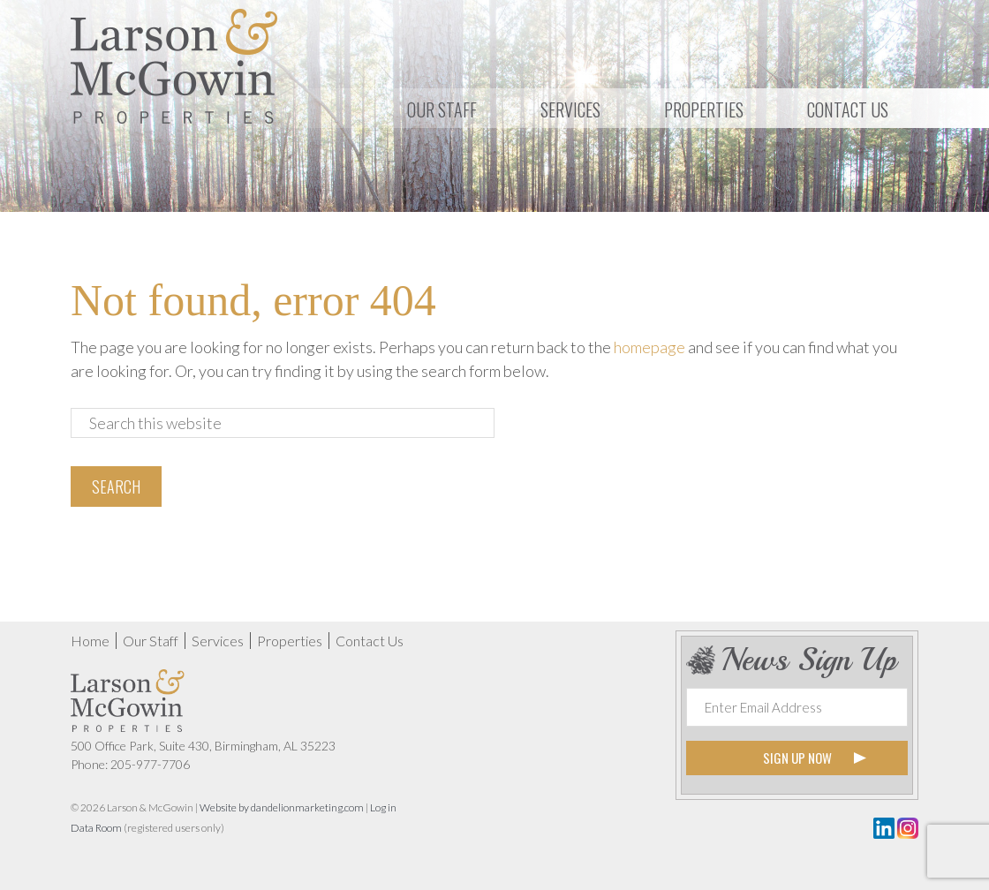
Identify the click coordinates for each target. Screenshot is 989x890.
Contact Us (370, 640)
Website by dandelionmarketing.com (282, 807)
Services (218, 640)
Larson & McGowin (174, 66)
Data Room (96, 827)
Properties (289, 640)
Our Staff (150, 640)
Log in (383, 807)
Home (90, 640)
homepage (649, 347)
